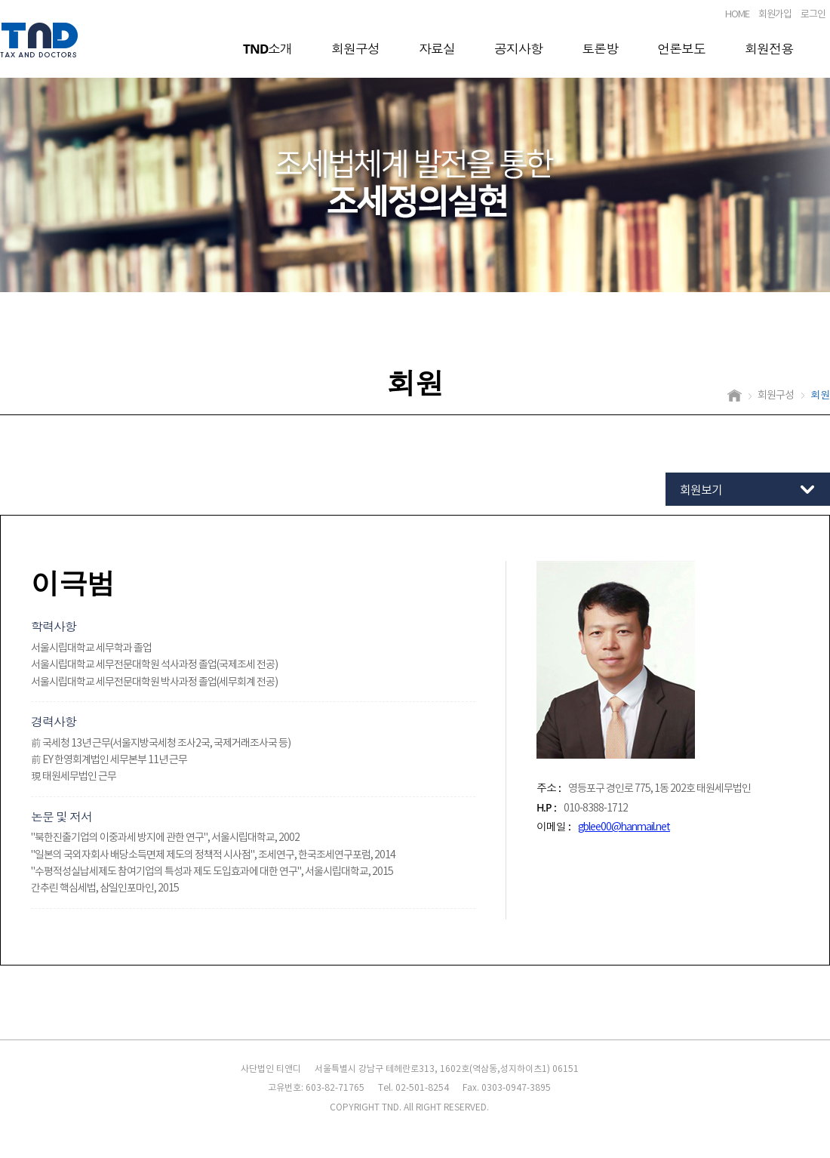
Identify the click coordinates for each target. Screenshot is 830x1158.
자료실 (437, 48)
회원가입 (775, 14)
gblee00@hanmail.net (624, 827)
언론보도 (681, 48)
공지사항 (518, 48)
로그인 (813, 14)
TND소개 (267, 48)
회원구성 (355, 48)
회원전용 (769, 48)
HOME (737, 14)
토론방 (600, 48)
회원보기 (701, 490)
